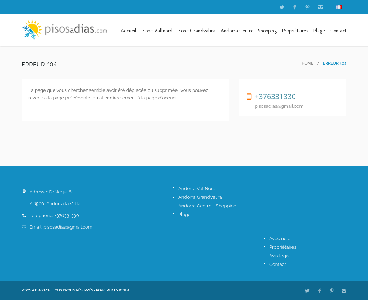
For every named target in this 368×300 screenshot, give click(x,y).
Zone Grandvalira (196, 31)
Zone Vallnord (157, 31)
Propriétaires (295, 31)
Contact (338, 31)
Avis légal (279, 255)
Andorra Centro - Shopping (249, 31)
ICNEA (124, 290)
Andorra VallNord (197, 188)
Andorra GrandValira (200, 197)
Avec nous (280, 238)
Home (307, 63)
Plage (319, 31)
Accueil (129, 31)
